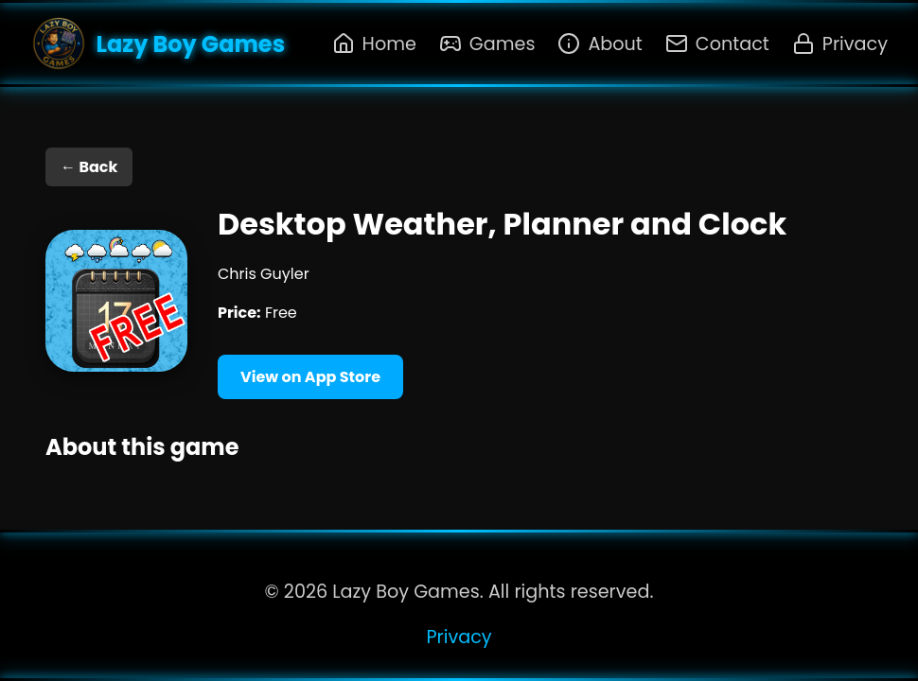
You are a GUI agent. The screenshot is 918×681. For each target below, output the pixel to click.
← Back (89, 167)
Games (487, 44)
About (599, 44)
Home (374, 44)
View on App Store (310, 377)
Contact (717, 44)
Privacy (840, 44)
